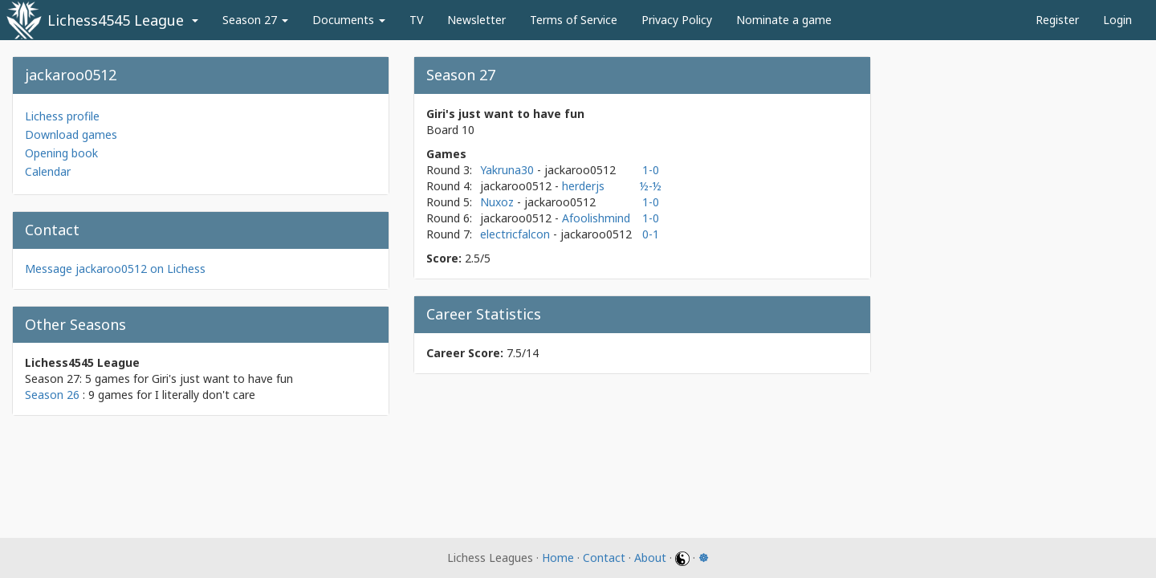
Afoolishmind (596, 218)
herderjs (583, 185)
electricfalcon (516, 234)
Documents (348, 19)
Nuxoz (498, 202)
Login (1117, 19)
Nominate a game (784, 19)
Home (558, 557)
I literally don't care (205, 394)
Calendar (48, 171)
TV (416, 19)
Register (1057, 19)
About (650, 557)
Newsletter (476, 19)
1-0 (650, 169)
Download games (71, 134)
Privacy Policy (676, 19)
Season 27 (255, 19)
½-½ (650, 185)
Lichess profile (62, 116)
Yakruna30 (508, 169)
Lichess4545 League (115, 20)
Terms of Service (573, 19)
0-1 (650, 234)
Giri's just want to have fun (222, 378)
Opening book (61, 153)
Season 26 (52, 394)
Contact (604, 557)
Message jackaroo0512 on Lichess (115, 268)
